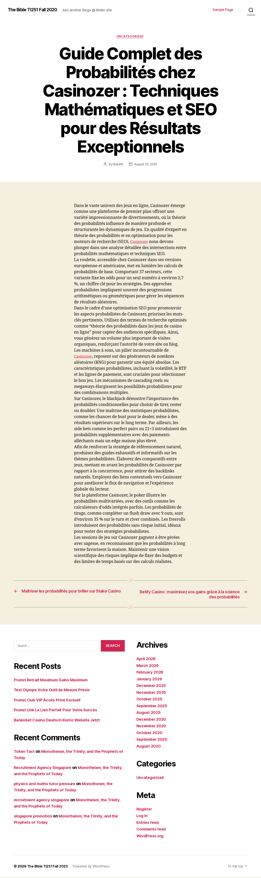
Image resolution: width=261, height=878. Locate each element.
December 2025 (152, 686)
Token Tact (24, 752)
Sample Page (223, 10)
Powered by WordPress (92, 867)
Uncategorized (130, 37)
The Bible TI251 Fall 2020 (34, 9)
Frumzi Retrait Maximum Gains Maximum (53, 680)
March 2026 (148, 666)
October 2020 (150, 733)
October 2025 (149, 699)
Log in (142, 816)
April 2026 (146, 659)
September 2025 (152, 706)
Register (144, 809)
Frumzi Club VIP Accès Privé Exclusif (49, 700)
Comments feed (152, 829)
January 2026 (149, 679)
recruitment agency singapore (43, 800)
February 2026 (150, 672)
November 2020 (152, 726)
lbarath (118, 165)
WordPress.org (151, 836)
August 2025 (149, 713)
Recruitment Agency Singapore (44, 768)
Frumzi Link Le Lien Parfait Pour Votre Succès (58, 710)
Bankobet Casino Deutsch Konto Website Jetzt (59, 720)
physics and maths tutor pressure (46, 784)
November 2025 (152, 693)
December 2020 (152, 720)
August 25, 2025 (146, 165)
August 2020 (149, 746)
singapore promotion (34, 816)
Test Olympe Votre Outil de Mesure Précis (54, 690)
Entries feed (148, 823)
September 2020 (153, 740)
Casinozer (139, 242)
